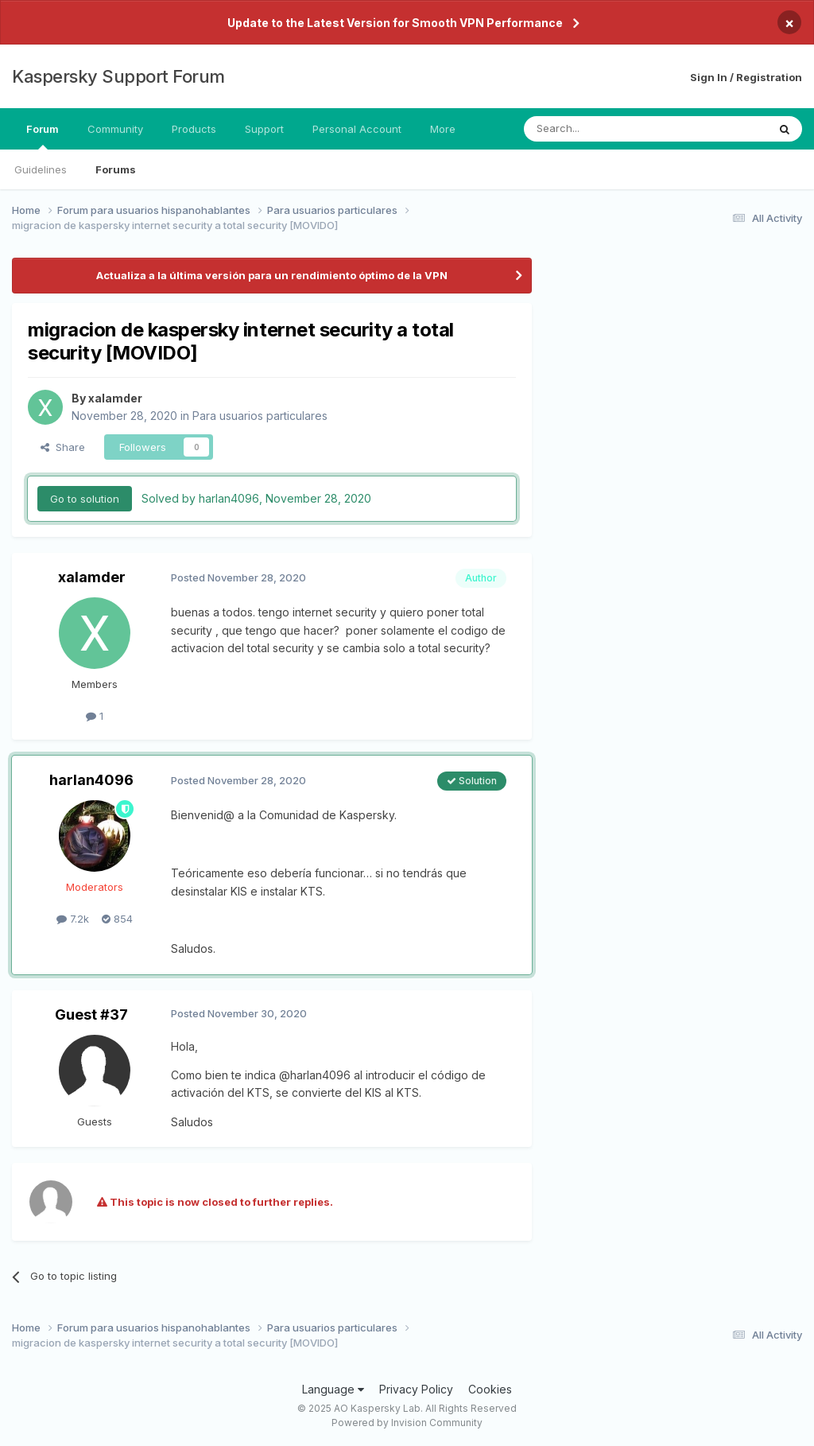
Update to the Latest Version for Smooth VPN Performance (395, 22)
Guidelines (40, 169)
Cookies (490, 1389)
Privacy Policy (416, 1389)
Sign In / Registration (746, 77)
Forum (42, 136)
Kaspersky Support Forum (118, 76)
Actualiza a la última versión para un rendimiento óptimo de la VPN (272, 275)
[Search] (605, 129)
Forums (115, 169)
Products (194, 128)
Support (264, 128)
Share (63, 447)
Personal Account (356, 128)
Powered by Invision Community (407, 1423)
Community (115, 128)
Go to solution (84, 498)
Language (333, 1389)
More (442, 128)
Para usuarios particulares (260, 415)
